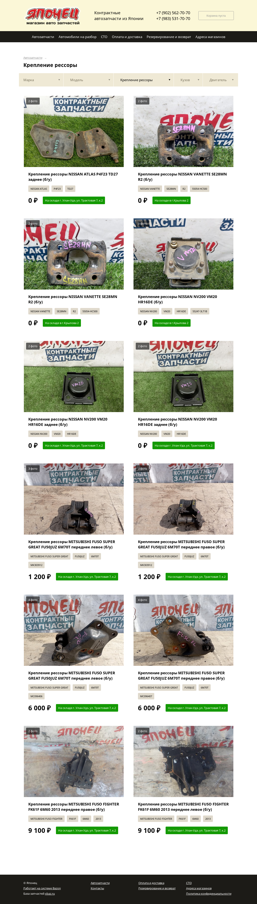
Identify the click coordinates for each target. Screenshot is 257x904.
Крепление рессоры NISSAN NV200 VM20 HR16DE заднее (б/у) (67, 422)
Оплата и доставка (151, 883)
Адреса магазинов (199, 888)
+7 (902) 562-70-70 (173, 12)
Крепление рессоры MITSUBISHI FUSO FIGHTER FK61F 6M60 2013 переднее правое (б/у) (73, 806)
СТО (189, 883)
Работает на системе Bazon (42, 888)
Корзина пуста (216, 15)
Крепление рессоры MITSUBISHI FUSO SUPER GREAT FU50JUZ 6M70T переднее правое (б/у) (181, 544)
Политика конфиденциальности (208, 894)
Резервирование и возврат (157, 888)
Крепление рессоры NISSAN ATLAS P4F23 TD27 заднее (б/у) (73, 176)
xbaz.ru (50, 894)
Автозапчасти (32, 57)
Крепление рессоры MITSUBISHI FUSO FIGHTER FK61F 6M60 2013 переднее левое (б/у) (183, 806)
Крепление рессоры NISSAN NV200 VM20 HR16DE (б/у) (177, 299)
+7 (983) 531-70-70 (173, 18)
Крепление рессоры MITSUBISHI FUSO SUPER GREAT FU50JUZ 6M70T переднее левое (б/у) (71, 544)
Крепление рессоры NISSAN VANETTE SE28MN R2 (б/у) (182, 176)
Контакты (97, 888)
